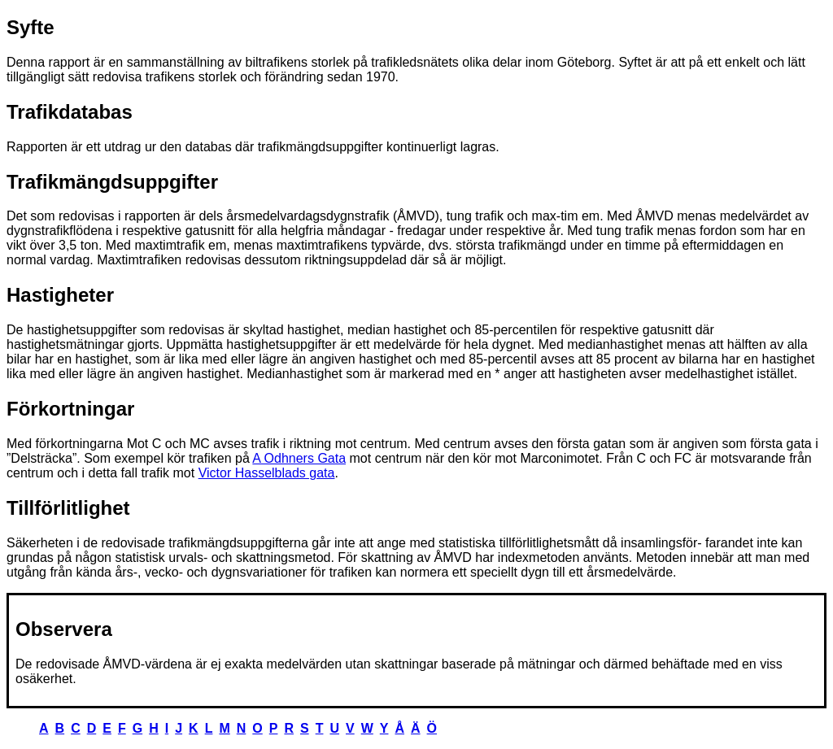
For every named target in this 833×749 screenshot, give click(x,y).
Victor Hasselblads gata (266, 473)
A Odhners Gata (299, 458)
